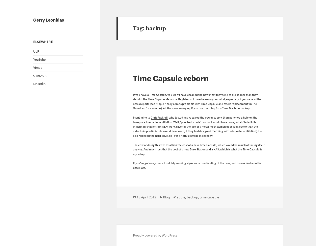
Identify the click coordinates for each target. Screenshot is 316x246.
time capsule (209, 197)
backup (192, 197)
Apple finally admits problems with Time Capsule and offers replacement (202, 104)
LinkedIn (39, 83)
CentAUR (40, 75)
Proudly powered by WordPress (155, 235)
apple (181, 197)
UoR (36, 51)
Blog (166, 197)
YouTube (39, 59)
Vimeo (37, 67)
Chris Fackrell (159, 117)
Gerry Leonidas (48, 20)
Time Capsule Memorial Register (168, 99)
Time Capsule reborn (171, 77)
